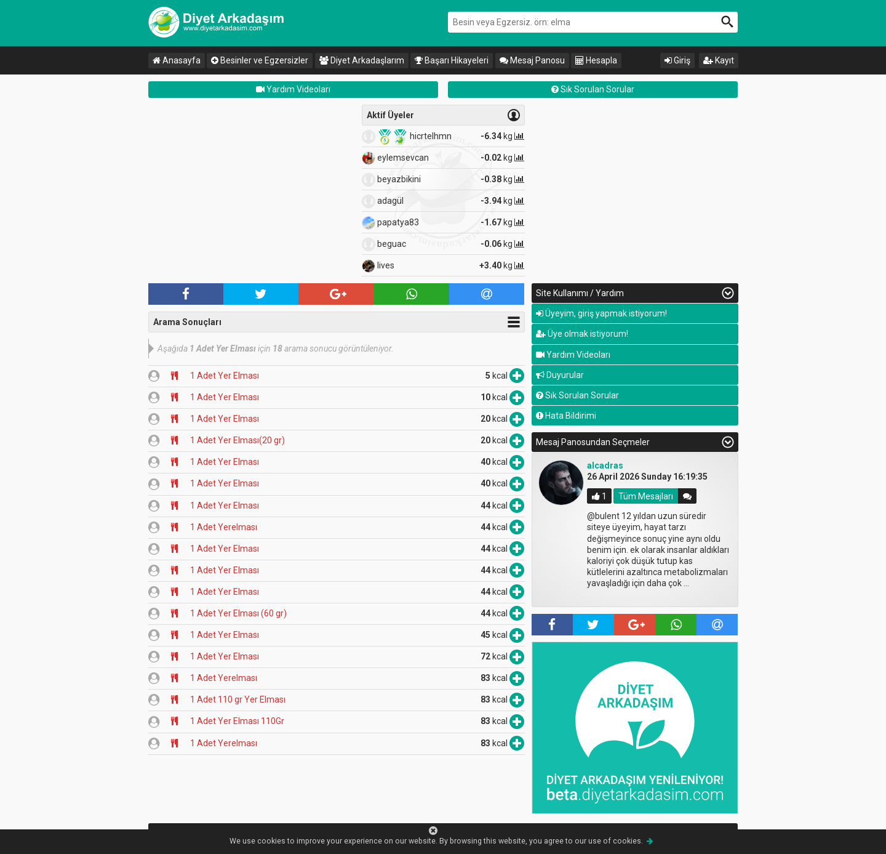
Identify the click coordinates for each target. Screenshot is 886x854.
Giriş (677, 60)
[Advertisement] (251, 191)
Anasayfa (177, 60)
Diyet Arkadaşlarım (361, 60)
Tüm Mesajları (645, 496)
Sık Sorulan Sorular (592, 89)
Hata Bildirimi (566, 416)
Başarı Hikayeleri (452, 60)
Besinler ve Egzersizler (259, 60)
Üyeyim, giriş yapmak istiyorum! (601, 313)
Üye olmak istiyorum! (582, 334)
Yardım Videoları (293, 89)
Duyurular (560, 375)
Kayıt (718, 60)
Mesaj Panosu (532, 60)
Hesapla (596, 60)
